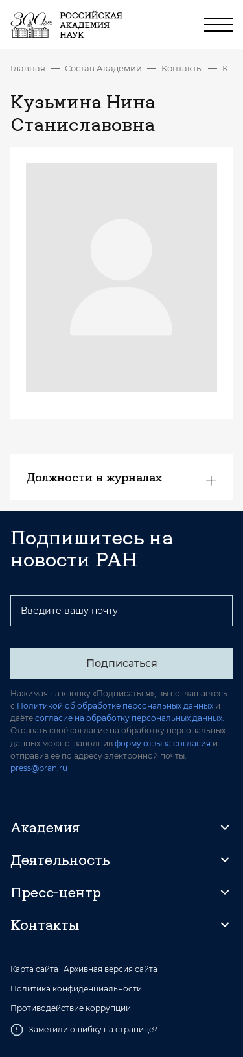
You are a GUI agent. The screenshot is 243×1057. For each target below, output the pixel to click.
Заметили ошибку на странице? (83, 1029)
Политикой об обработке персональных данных (115, 706)
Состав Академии (103, 68)
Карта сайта (34, 969)
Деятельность (60, 860)
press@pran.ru (38, 768)
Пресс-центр (55, 892)
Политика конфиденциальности (76, 988)
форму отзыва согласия (163, 743)
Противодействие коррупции (70, 1008)
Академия (45, 827)
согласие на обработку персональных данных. (129, 718)
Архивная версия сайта (110, 969)
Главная (27, 68)
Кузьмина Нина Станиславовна (227, 68)
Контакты (182, 68)
